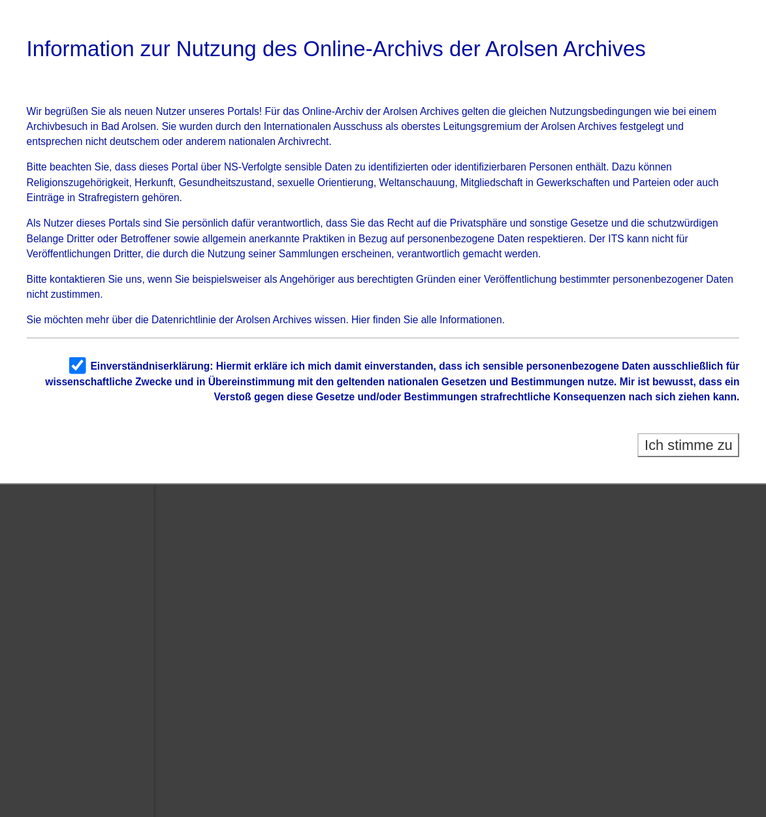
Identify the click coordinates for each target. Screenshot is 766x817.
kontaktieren (77, 279)
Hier (360, 319)
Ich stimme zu (689, 445)
